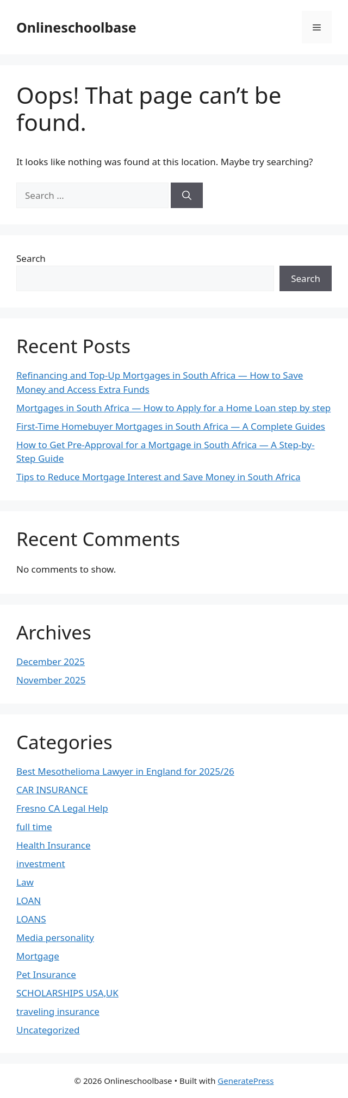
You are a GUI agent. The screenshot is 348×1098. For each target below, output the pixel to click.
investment (40, 863)
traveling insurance (58, 1011)
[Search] (187, 196)
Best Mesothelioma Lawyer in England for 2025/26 (125, 771)
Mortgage (37, 956)
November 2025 (50, 680)
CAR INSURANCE (52, 789)
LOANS (31, 919)
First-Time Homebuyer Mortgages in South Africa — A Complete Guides (170, 426)
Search (31, 258)
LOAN (28, 900)
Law (25, 882)
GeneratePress (245, 1080)
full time (34, 826)
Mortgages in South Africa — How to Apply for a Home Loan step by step (173, 407)
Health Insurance (53, 845)
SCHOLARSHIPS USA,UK (67, 993)
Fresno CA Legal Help (62, 808)
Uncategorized (48, 1030)
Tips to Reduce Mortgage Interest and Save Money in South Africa (158, 476)
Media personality (55, 937)
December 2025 (50, 661)
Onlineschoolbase (76, 27)
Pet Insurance (46, 974)
